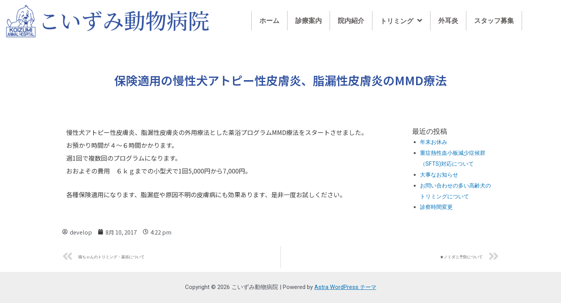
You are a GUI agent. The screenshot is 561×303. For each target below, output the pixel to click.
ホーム (269, 21)
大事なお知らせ (440, 174)
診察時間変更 (437, 206)
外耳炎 (448, 21)
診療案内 (308, 21)
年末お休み (434, 141)
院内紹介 (351, 21)
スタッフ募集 (494, 21)
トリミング (401, 21)
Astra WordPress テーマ (345, 287)
